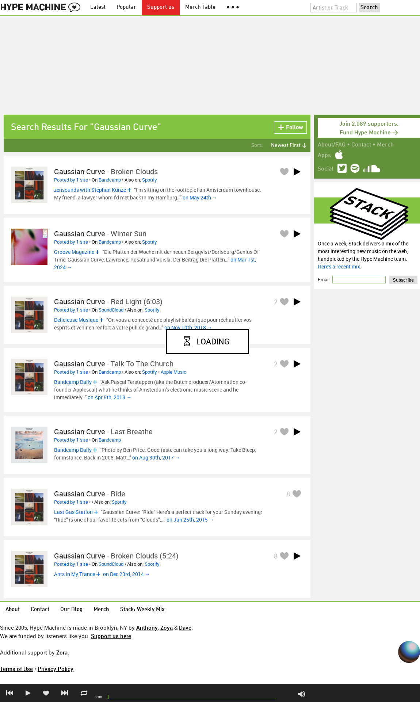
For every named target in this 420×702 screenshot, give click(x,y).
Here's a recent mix (339, 266)
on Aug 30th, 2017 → (156, 457)
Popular (126, 7)
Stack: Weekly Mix (142, 610)
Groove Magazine (74, 251)
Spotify (149, 179)
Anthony (147, 627)
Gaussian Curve (79, 171)
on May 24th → (200, 197)
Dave (185, 627)
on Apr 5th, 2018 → (109, 397)
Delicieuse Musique (76, 319)
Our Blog (71, 610)
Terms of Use (16, 668)
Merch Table (200, 7)
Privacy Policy (55, 668)
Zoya (166, 627)
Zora (62, 652)
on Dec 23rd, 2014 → (126, 574)
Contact (361, 145)
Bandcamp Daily (73, 381)
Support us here (111, 636)
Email (324, 279)
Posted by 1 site (71, 179)
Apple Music (173, 372)
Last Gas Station (73, 511)
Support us (160, 7)
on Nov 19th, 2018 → (188, 327)
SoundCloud (111, 309)
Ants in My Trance (74, 574)
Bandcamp (110, 179)
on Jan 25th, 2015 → (190, 519)
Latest (98, 7)
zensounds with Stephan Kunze (90, 189)
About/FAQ (331, 145)
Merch (385, 145)
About (12, 610)
